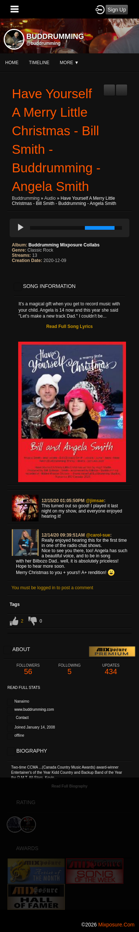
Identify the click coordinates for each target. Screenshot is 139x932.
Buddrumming (26, 198)
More (69, 62)
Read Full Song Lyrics (69, 326)
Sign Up (116, 10)
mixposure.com (116, 925)
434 (111, 669)
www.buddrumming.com (34, 709)
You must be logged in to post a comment (52, 587)
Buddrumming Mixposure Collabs (64, 245)
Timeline (39, 62)
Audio (50, 198)
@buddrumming (43, 43)
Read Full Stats (23, 688)
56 (28, 669)
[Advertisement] (69, 846)
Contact (22, 718)
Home (12, 62)
